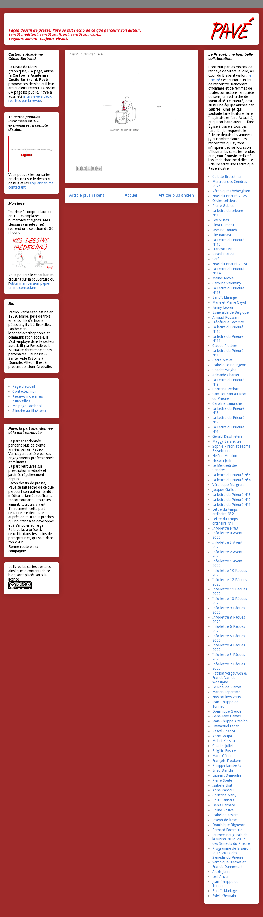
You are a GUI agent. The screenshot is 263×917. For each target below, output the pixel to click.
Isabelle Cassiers (225, 815)
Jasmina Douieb (224, 230)
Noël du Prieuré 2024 (229, 264)
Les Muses (220, 220)
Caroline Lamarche (227, 403)
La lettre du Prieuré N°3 (231, 495)
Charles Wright (224, 370)
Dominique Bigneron (228, 825)
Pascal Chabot (223, 731)
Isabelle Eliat (222, 785)
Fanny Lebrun (223, 307)
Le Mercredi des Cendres (224, 467)
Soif (215, 259)
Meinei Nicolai (223, 278)
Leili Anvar (220, 876)
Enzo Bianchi (222, 770)
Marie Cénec (222, 756)
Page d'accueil (23, 386)
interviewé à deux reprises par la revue (30, 98)
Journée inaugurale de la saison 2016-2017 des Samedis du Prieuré (231, 839)
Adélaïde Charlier (225, 375)
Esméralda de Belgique (230, 312)
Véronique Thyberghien (231, 191)
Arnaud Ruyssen (225, 317)
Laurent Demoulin (226, 775)
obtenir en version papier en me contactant (29, 285)
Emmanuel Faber (225, 726)
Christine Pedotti (225, 389)
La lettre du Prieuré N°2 (231, 500)
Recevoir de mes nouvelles (27, 398)
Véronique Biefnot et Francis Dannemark (229, 864)
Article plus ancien (176, 195)
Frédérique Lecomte (228, 322)
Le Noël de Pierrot (226, 687)
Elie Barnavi (221, 235)
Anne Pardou (223, 790)
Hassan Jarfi (221, 460)
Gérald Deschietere (227, 436)
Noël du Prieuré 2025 (229, 196)
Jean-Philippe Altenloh (230, 721)
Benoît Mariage (224, 297)
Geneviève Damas (226, 716)
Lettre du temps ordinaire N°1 (225, 521)
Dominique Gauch (226, 711)
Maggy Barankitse (226, 441)
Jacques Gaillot (224, 490)
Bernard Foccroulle (227, 830)
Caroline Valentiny (226, 283)
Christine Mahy (224, 795)
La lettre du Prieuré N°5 (231, 475)
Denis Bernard (223, 805)
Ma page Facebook (27, 406)
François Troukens (226, 761)
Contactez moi (24, 391)
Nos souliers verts (226, 697)
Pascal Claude (223, 254)
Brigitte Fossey (224, 751)
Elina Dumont (223, 225)
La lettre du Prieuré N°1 (231, 504)
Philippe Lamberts (226, 765)
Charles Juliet (222, 746)
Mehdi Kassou (223, 741)
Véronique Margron (228, 485)
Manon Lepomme (226, 692)
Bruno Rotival (223, 810)
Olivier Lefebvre (224, 201)
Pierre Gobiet (223, 206)
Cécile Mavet (222, 360)
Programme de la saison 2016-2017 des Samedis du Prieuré (231, 852)
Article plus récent (86, 195)
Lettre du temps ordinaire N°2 (225, 511)
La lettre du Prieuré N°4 (231, 480)
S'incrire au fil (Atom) (29, 410)
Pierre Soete (222, 780)
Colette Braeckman (227, 176)
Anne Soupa (222, 736)
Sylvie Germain (224, 896)
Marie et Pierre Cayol (229, 302)
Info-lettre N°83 (225, 528)
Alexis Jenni (221, 871)
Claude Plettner (224, 346)
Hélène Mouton (224, 456)
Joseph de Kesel (224, 820)
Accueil (131, 195)
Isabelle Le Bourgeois (229, 365)
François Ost (222, 249)
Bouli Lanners (223, 800)
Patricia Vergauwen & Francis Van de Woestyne (229, 677)
